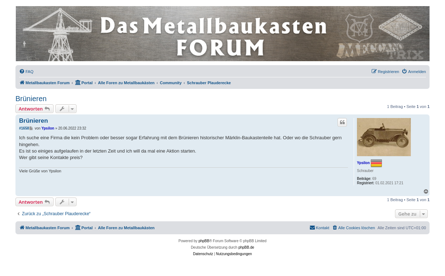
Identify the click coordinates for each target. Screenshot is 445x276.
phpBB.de (246, 247)
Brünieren (31, 99)
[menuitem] (26, 71)
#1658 (24, 128)
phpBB (203, 241)
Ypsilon (363, 163)
